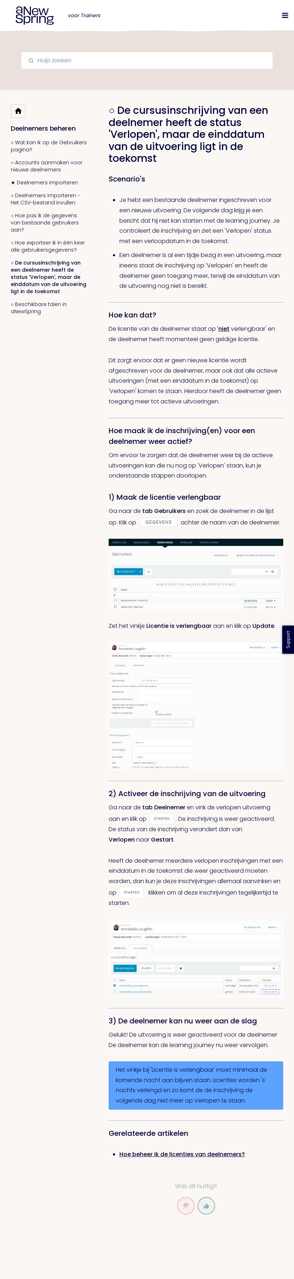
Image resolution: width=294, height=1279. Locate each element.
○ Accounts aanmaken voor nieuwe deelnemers (46, 166)
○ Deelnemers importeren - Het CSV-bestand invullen (45, 199)
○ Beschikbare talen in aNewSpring (39, 308)
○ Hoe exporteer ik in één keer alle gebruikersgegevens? (48, 246)
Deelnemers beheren (43, 128)
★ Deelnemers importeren (44, 182)
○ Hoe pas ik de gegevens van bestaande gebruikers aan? (45, 222)
